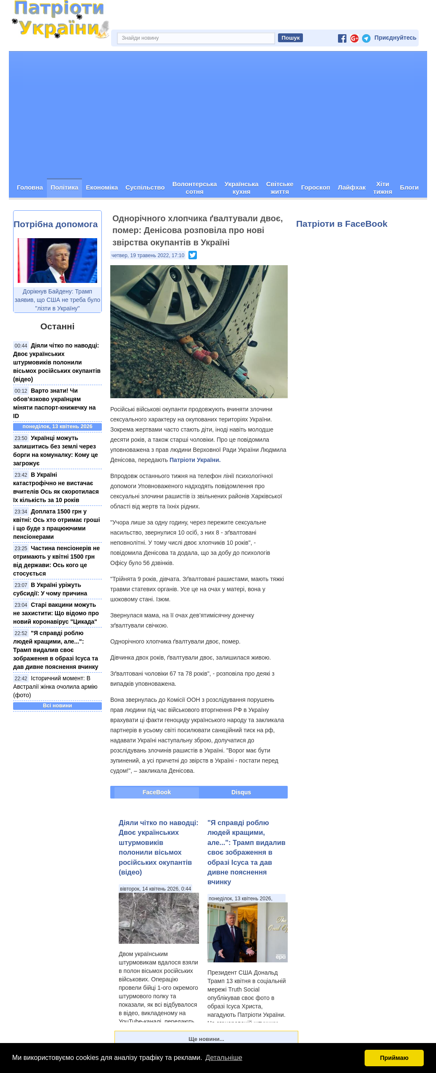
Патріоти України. (195, 459)
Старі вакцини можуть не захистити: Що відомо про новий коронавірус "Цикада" (56, 613)
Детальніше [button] (223, 1057)
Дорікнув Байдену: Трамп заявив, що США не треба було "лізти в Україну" (58, 300)
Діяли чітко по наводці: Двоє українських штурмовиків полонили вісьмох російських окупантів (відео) (57, 362)
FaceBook (157, 792)
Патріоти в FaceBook (341, 223)
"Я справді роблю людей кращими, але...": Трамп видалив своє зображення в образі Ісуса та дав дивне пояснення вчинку (55, 650)
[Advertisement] (218, 115)
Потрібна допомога (56, 224)
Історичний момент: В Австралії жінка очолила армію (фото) (55, 686)
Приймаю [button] (394, 1057)
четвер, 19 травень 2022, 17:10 (148, 255)
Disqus (241, 792)
